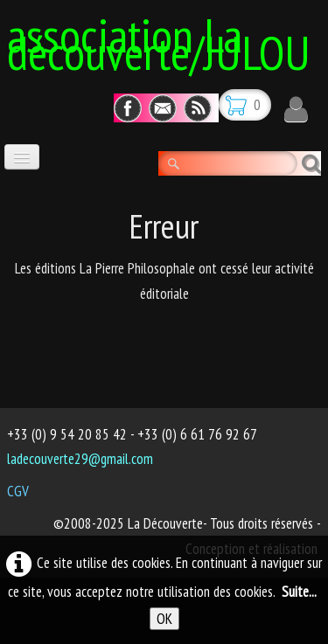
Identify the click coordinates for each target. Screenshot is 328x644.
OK (164, 618)
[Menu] (21, 157)
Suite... (299, 591)
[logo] (167, 41)
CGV (18, 491)
